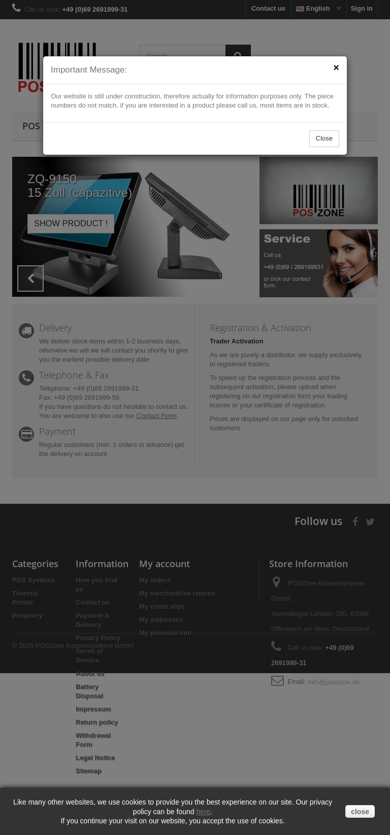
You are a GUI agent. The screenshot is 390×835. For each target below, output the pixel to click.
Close (324, 138)
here (203, 812)
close (360, 812)
